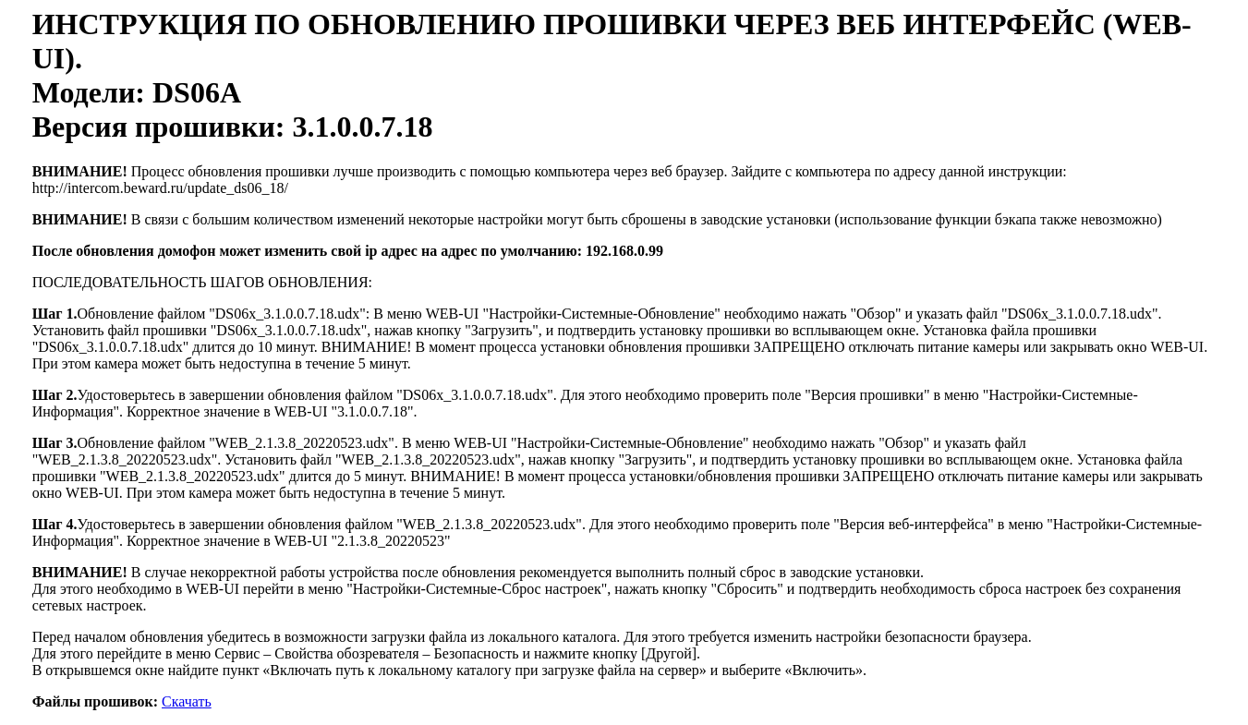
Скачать (187, 701)
